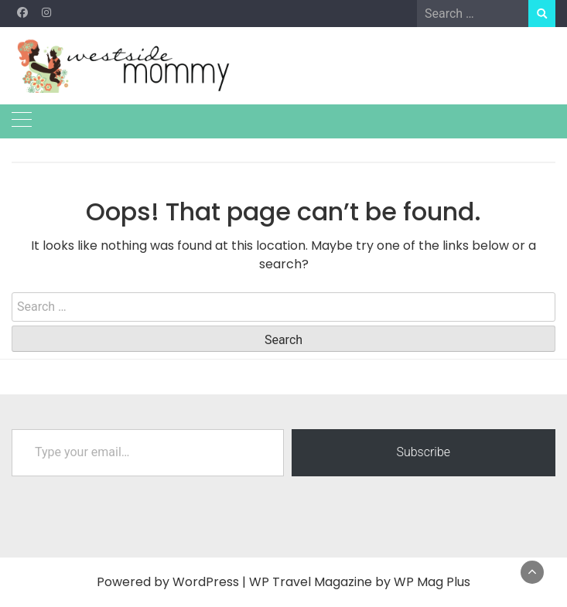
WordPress (205, 582)
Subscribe (423, 452)
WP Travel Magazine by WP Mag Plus (359, 582)
